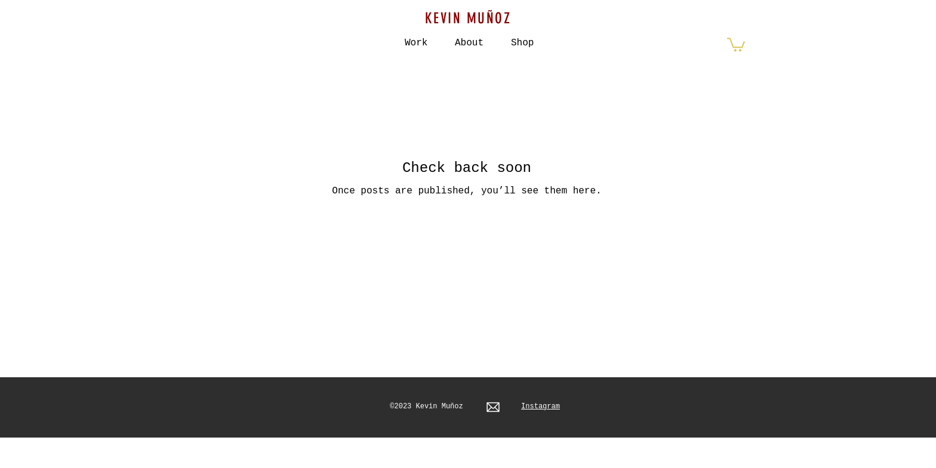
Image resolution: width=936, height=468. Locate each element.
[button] (522, 37)
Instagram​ (540, 406)
